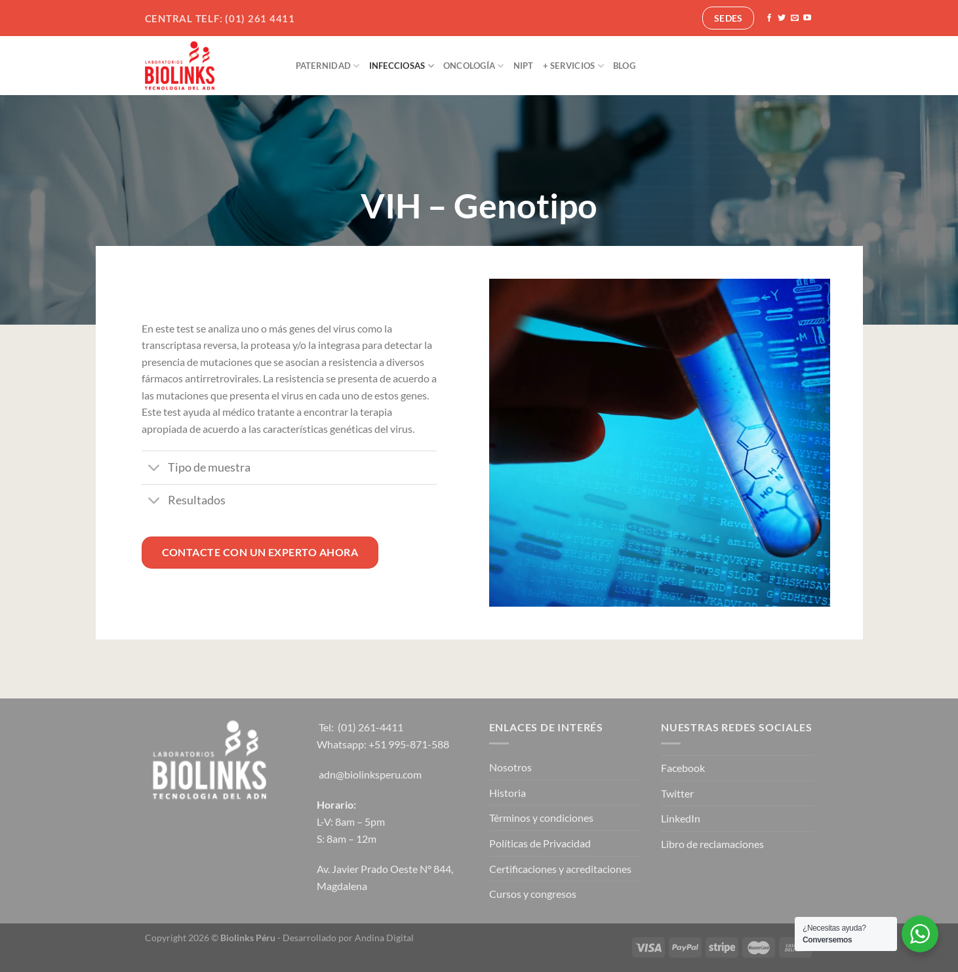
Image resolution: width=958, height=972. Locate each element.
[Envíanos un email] (795, 18)
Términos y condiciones (541, 817)
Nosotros (510, 767)
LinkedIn (680, 818)
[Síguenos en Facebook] (769, 18)
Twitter (677, 793)
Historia (507, 792)
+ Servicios (573, 66)
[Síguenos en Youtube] (807, 18)
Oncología (473, 66)
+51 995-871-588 (409, 744)
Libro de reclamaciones (712, 844)
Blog (624, 65)
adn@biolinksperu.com (370, 774)
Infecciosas (401, 66)
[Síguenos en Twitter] (782, 18)
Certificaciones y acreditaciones (560, 868)
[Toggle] (154, 469)
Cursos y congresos (532, 893)
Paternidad (328, 66)
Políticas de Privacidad (540, 843)
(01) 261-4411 (370, 727)
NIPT (523, 65)
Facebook (683, 767)
